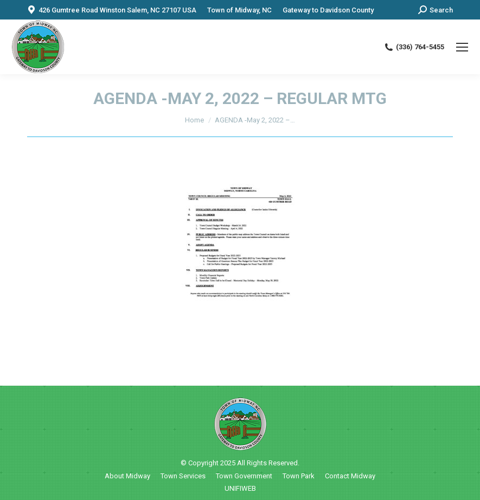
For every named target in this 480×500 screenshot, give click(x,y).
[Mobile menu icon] (462, 47)
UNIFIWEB (240, 488)
